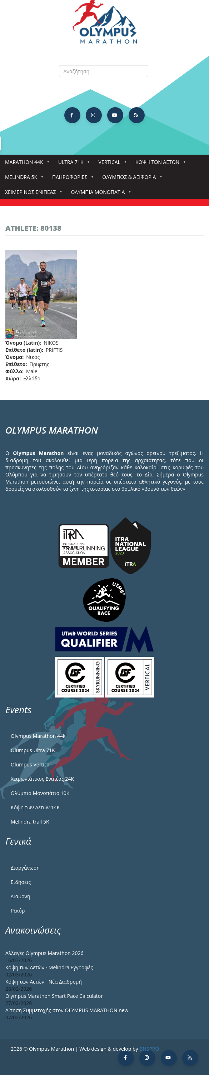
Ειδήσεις (21, 882)
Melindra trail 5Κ (30, 821)
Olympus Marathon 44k (38, 735)
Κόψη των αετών (158, 164)
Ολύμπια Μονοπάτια (99, 194)
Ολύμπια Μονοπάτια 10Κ (40, 793)
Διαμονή (20, 896)
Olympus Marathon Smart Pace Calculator (54, 995)
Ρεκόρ (18, 910)
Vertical (111, 164)
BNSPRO (149, 1048)
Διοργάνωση (25, 867)
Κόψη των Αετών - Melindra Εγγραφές (49, 967)
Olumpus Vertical (31, 764)
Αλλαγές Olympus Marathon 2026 (44, 953)
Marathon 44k (25, 164)
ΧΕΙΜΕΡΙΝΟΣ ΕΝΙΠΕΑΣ (32, 194)
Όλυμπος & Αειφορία (130, 179)
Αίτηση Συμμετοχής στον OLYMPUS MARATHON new (66, 1010)
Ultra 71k (72, 164)
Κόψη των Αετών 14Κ (35, 807)
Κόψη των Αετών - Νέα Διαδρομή (43, 981)
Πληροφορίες (71, 179)
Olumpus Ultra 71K (33, 750)
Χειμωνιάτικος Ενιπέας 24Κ (42, 778)
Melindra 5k (22, 179)
